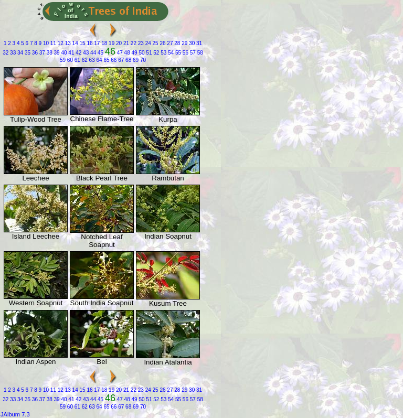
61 (76, 60)
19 (110, 43)
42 (77, 53)
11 (52, 43)
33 (12, 53)
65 (106, 60)
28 (177, 43)
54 (170, 53)
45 (99, 53)
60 (69, 60)
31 (198, 43)
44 (92, 53)
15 (82, 43)
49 (133, 53)
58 (199, 53)
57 (192, 53)
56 (184, 53)
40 (63, 53)
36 (34, 53)
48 (126, 53)
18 (103, 43)
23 (140, 43)
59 (63, 60)
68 (127, 60)
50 (141, 53)
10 (45, 43)
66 (113, 60)
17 (96, 43)
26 (162, 43)
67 (120, 60)
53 (162, 53)
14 (74, 43)
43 (85, 53)
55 (177, 53)
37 (41, 53)
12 (59, 43)
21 (125, 43)
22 (132, 43)
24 (147, 43)
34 (19, 53)
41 (71, 53)
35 (26, 53)
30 (191, 43)
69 (135, 60)
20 (118, 43)
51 (148, 53)
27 (169, 43)
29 (183, 43)
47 (119, 53)
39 (56, 53)
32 (5, 53)
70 (142, 60)
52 (155, 53)
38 (48, 53)
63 (91, 60)
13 (67, 43)
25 (154, 43)
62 (84, 60)
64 (98, 60)
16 (89, 43)
